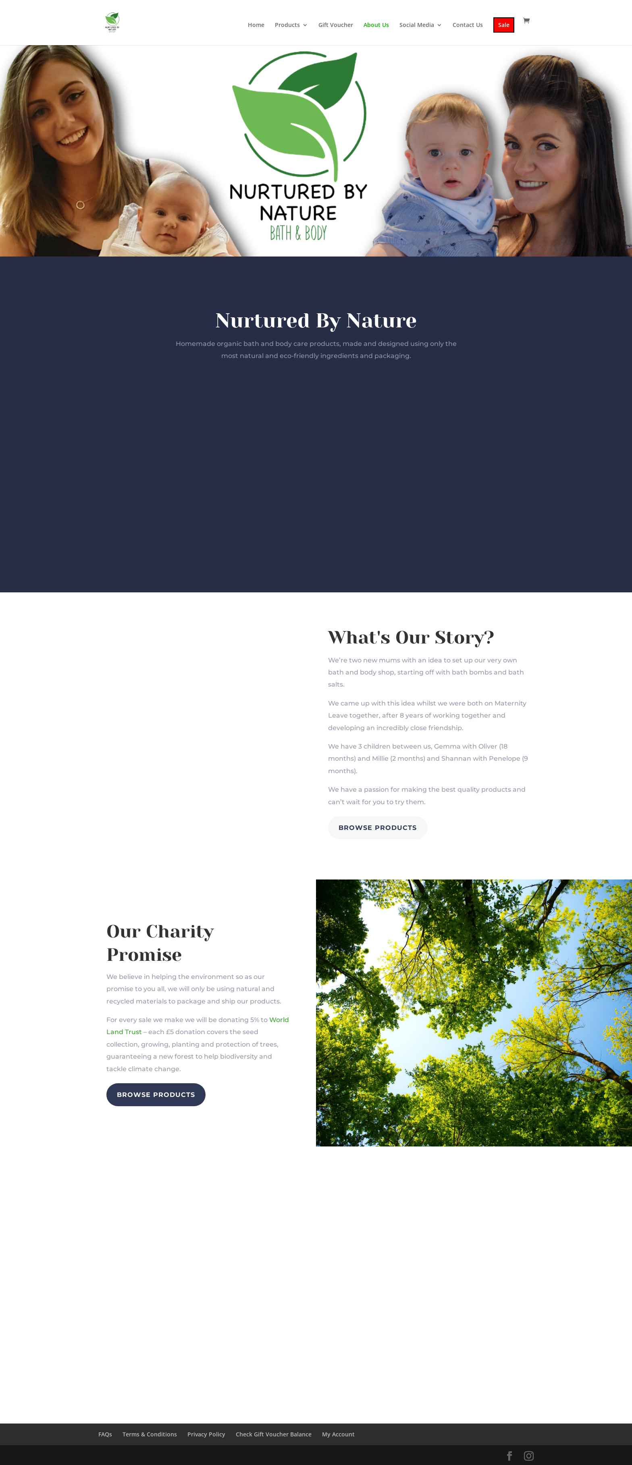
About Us (376, 25)
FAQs (105, 1434)
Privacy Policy (206, 1434)
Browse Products (378, 828)
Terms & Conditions (150, 1434)
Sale (503, 25)
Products (287, 25)
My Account (338, 1434)
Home (256, 25)
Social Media (416, 25)
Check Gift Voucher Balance (274, 1434)
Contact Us (468, 25)
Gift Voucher (335, 25)
